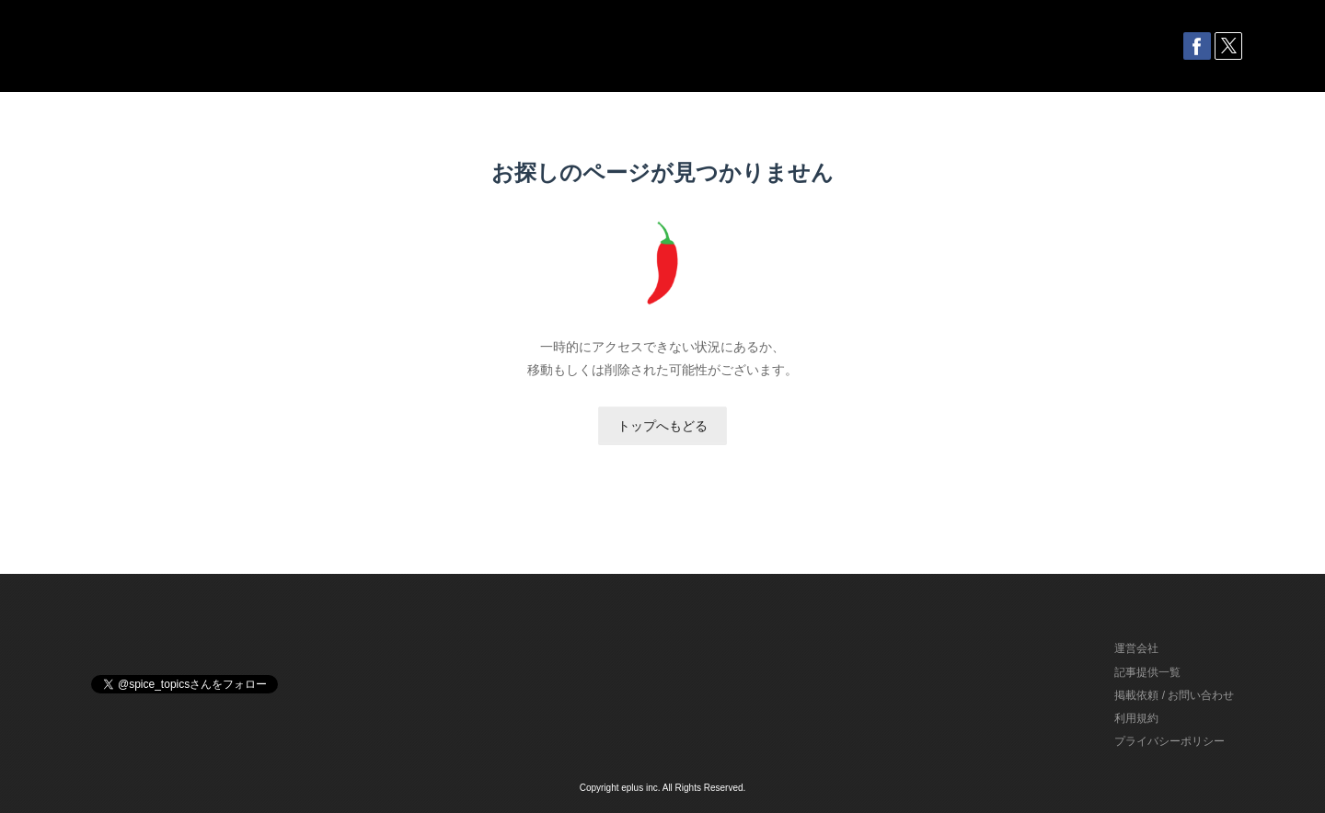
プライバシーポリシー (1169, 741)
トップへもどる (662, 425)
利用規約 (1136, 718)
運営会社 (1136, 648)
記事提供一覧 (1147, 672)
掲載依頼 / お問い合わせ (1174, 695)
